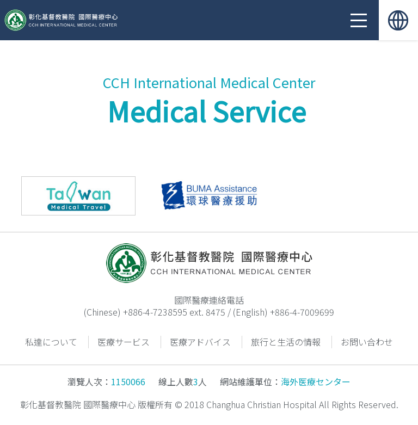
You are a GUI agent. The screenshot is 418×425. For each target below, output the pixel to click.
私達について (51, 342)
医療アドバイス (200, 342)
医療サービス (123, 342)
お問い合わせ (367, 342)
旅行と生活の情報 (286, 342)
